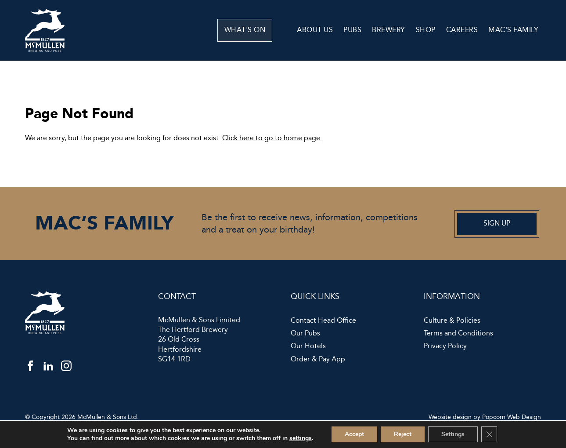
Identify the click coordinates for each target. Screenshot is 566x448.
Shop (426, 30)
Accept (354, 434)
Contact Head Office (323, 321)
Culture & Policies (452, 321)
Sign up (496, 223)
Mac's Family (513, 30)
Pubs (352, 30)
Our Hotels (308, 346)
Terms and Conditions (458, 333)
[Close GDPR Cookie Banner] (489, 434)
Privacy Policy (445, 346)
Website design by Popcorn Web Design (485, 417)
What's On (262, 30)
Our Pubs (305, 333)
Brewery (388, 30)
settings (300, 438)
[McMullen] (45, 49)
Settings (453, 434)
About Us (315, 30)
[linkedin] (48, 368)
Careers (462, 30)
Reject (402, 434)
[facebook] (30, 368)
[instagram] (66, 368)
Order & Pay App (318, 359)
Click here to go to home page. (272, 138)
